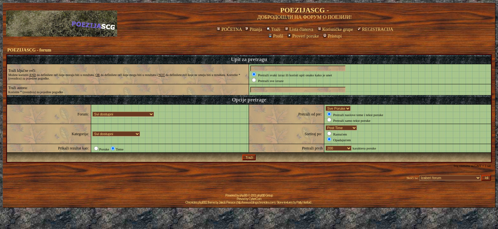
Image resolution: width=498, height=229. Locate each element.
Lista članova (299, 29)
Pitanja (253, 29)
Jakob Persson (227, 202)
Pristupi (332, 36)
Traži (273, 29)
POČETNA (229, 29)
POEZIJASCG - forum (29, 50)
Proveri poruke (303, 36)
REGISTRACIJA (375, 29)
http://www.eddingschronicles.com (256, 202)
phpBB (243, 195)
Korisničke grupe (335, 29)
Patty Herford (303, 202)
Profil (275, 36)
